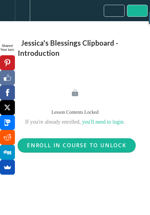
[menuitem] (22, 10)
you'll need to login (102, 122)
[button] (7, 10)
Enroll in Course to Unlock (76, 145)
